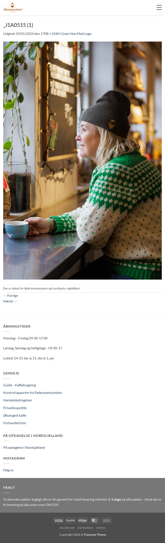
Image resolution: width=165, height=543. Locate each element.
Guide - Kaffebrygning (19, 385)
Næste (10, 301)
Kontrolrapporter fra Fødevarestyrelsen (32, 392)
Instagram (85, 527)
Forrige (10, 295)
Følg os (8, 470)
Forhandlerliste (14, 423)
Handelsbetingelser (17, 400)
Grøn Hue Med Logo (76, 33)
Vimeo (100, 527)
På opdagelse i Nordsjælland (24, 447)
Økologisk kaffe (14, 415)
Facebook (67, 527)
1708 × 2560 (50, 33)
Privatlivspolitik (15, 408)
